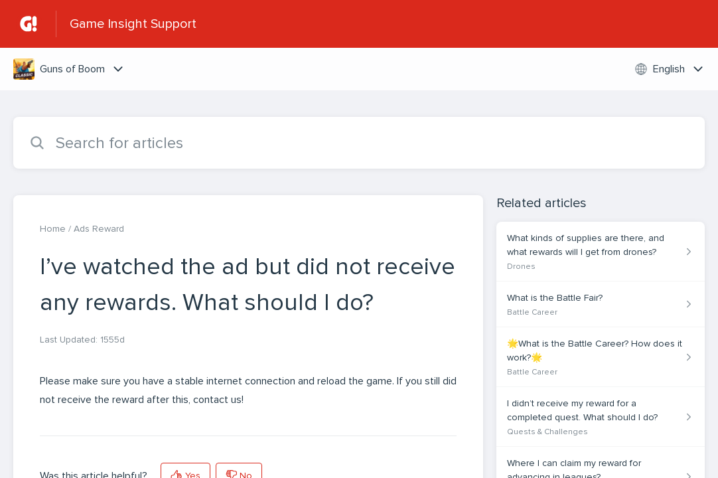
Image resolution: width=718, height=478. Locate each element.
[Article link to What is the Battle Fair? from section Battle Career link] (600, 304)
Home (53, 228)
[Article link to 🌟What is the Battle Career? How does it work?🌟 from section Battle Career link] (600, 357)
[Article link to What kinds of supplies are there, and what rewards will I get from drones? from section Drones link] (600, 251)
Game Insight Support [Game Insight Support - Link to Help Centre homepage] (133, 24)
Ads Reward (99, 228)
